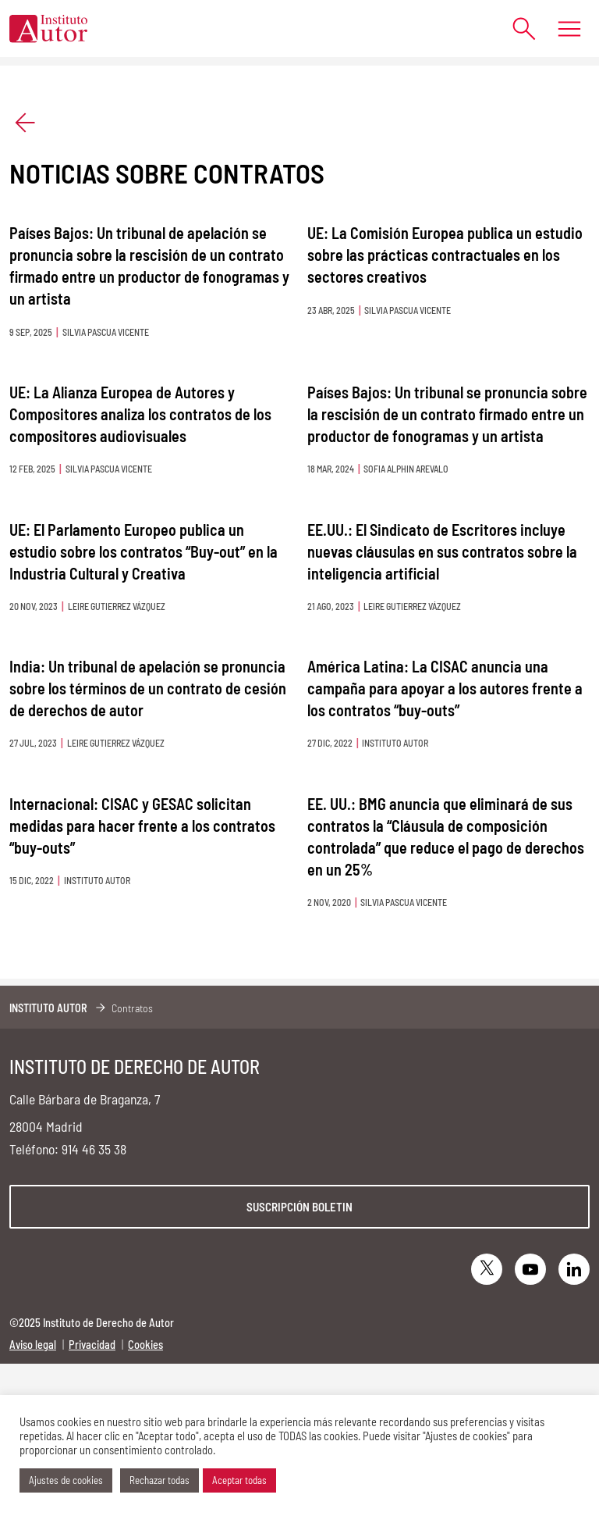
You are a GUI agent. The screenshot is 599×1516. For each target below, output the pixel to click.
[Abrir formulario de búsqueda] (516, 28)
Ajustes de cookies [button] (66, 1480)
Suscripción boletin (299, 1207)
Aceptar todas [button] (239, 1480)
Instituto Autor (48, 1008)
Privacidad (92, 1344)
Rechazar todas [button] (159, 1480)
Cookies (145, 1344)
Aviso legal (32, 1344)
